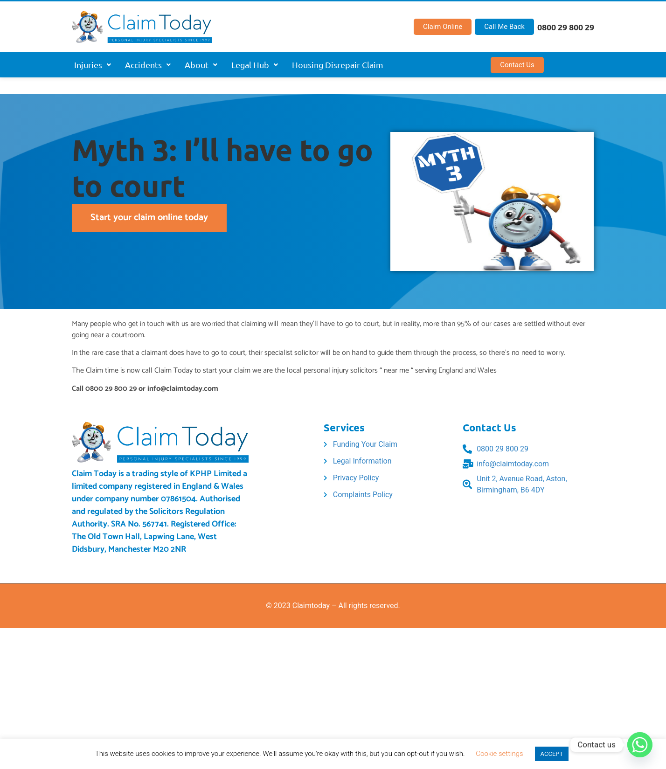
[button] (92, 64)
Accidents (148, 64)
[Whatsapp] (639, 744)
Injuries (92, 64)
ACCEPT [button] (552, 753)
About (201, 64)
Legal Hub (254, 64)
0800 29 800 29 (565, 26)
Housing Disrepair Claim (337, 64)
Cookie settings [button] (499, 753)
